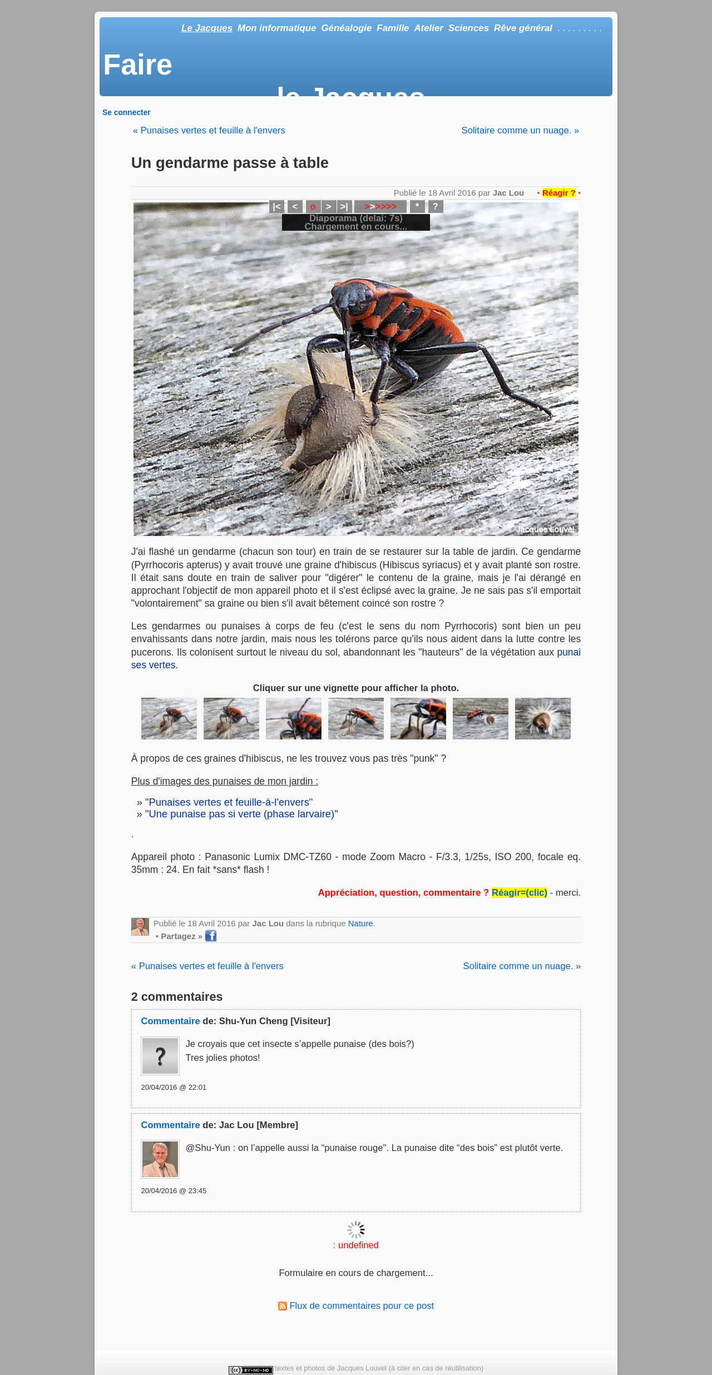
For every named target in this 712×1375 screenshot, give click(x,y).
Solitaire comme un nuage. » (521, 130)
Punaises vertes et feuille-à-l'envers (229, 802)
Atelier (428, 28)
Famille (393, 28)
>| (344, 206)
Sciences (468, 28)
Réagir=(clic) (519, 892)
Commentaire (170, 1021)
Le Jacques (207, 28)
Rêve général (523, 28)
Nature (360, 923)
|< (276, 206)
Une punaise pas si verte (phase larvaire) (242, 814)
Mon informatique (277, 28)
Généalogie (346, 28)
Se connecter (126, 112)
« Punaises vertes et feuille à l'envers (209, 130)
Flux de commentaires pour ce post (356, 1305)
